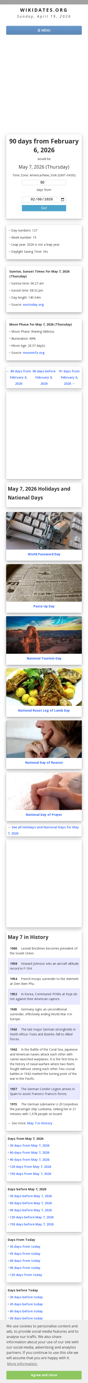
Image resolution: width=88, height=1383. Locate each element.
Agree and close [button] (44, 1375)
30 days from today (25, 1247)
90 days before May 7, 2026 (31, 1211)
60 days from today (25, 1261)
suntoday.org (33, 305)
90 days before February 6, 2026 (44, 378)
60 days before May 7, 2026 (31, 1204)
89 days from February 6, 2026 (20, 378)
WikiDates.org (44, 10)
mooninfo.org (33, 353)
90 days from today (25, 1268)
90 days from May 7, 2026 (29, 1160)
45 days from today (25, 1254)
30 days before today (26, 1298)
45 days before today (26, 1305)
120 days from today (26, 1276)
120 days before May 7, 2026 (32, 1218)
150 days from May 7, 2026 (30, 1174)
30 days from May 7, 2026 (29, 1146)
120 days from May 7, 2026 (30, 1167)
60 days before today (26, 1312)
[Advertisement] (44, 85)
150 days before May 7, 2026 (32, 1225)
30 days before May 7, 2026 (31, 1197)
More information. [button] (22, 1363)
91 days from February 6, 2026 (69, 378)
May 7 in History (39, 1124)
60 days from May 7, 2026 (29, 1153)
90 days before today (26, 1319)
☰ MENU (44, 30)
